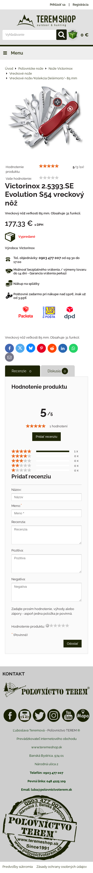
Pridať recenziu (46, 436)
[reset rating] (47, 626)
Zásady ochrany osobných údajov (61, 867)
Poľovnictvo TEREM (62, 730)
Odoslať (72, 643)
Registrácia (81, 4)
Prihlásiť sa (57, 4)
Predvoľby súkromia (17, 867)
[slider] (49, 166)
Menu (11, 53)
